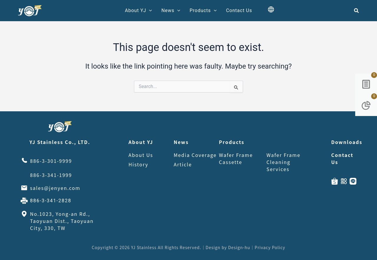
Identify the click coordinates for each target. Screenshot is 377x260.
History (138, 164)
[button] (356, 10)
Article (183, 164)
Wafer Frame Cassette (236, 158)
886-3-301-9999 (51, 160)
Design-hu (239, 247)
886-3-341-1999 (51, 174)
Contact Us (239, 10)
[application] (149, 10)
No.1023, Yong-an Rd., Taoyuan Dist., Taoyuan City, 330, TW (62, 220)
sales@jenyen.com (55, 187)
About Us (140, 154)
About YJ (138, 10)
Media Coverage (195, 154)
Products (203, 10)
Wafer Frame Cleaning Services (283, 162)
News (170, 10)
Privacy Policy (270, 247)
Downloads (343, 141)
